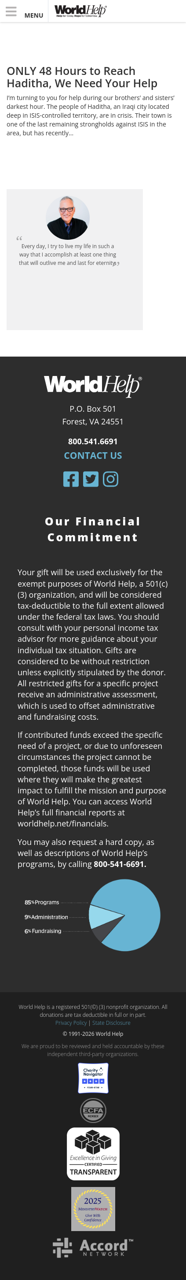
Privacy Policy (71, 1023)
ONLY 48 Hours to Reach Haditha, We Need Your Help (82, 76)
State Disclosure (111, 1023)
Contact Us (93, 455)
